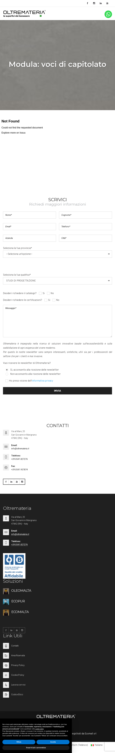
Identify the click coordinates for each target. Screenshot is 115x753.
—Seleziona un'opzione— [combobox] (19, 254)
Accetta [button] (53, 742)
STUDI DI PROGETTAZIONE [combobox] (21, 280)
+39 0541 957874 (19, 469)
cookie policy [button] (39, 729)
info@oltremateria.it (20, 448)
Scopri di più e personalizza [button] (36, 747)
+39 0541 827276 (19, 459)
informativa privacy (42, 380)
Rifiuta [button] (18, 742)
